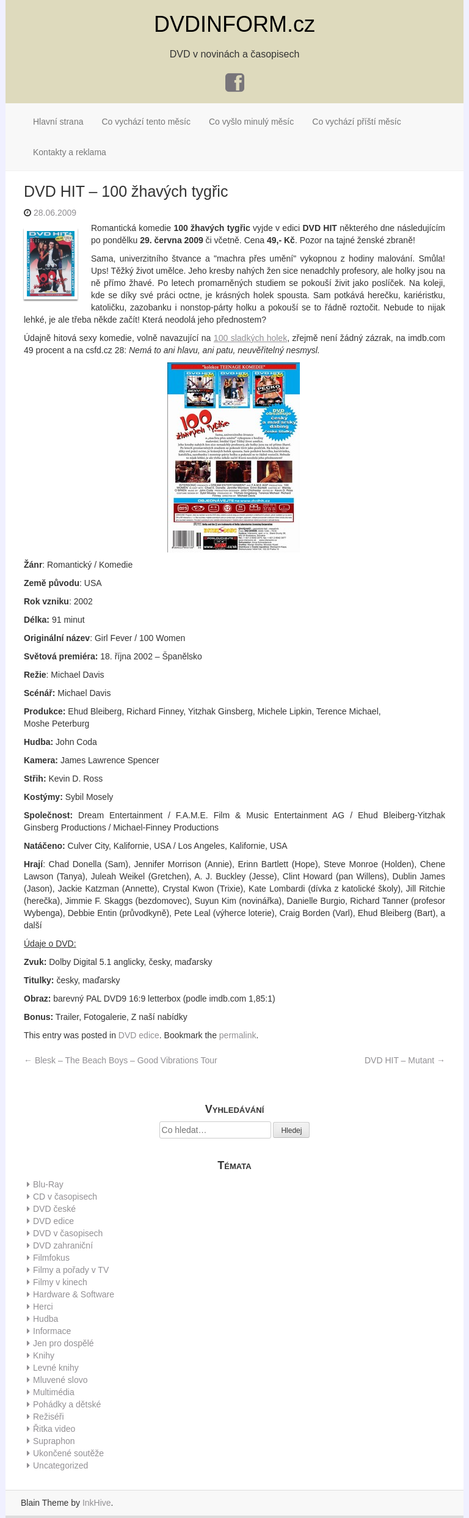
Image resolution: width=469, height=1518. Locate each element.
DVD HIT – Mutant (405, 1060)
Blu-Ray (48, 1184)
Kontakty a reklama (69, 152)
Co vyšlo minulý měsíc (251, 122)
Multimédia (54, 1392)
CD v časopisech (65, 1196)
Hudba (45, 1319)
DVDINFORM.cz (234, 24)
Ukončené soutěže (68, 1453)
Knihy (43, 1355)
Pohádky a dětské (67, 1404)
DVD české (54, 1209)
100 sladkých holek (250, 338)
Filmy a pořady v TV (71, 1270)
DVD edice (138, 1035)
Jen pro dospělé (63, 1343)
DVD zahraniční (63, 1245)
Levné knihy (56, 1368)
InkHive (96, 1503)
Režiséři (48, 1416)
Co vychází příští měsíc (356, 122)
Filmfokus (51, 1258)
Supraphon (54, 1441)
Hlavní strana (58, 122)
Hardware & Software (73, 1294)
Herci (43, 1306)
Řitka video (54, 1429)
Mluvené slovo (60, 1380)
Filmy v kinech (60, 1282)
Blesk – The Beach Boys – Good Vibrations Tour (120, 1060)
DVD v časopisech (68, 1233)
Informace (52, 1331)
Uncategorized (60, 1465)
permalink (237, 1035)
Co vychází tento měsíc (146, 122)
